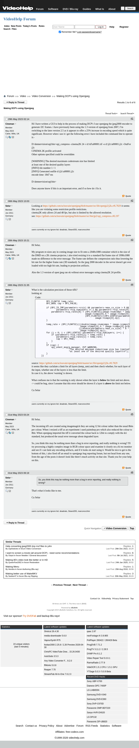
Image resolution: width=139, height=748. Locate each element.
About (111, 9)
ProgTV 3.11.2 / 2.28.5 (97, 649)
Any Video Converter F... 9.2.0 (58, 661)
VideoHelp (106, 598)
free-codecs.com (75, 731)
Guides (87, 9)
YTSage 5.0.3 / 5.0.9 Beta (99, 671)
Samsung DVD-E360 (96, 699)
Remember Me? (68, 32)
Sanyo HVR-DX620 (96, 712)
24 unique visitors (21, 644)
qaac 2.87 (91, 631)
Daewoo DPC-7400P (96, 686)
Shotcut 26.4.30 (51, 631)
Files (14, 29)
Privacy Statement (120, 598)
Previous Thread (62, 585)
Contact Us (95, 598)
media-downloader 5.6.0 (55, 636)
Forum (40, 9)
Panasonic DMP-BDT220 (98, 708)
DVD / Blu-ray (70, 9)
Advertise (69, 725)
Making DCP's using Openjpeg (72, 96)
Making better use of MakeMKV (21, 573)
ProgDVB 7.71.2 (94, 645)
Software (53, 9)
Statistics (105, 725)
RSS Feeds (91, 725)
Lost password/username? (89, 32)
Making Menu (12, 566)
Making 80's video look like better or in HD (27, 560)
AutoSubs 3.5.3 (51, 656)
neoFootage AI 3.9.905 (97, 636)
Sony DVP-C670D (95, 703)
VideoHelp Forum (19, 19)
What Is (99, 9)
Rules (41, 26)
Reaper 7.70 (50, 669)
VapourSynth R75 (52, 640)
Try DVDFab (29, 616)
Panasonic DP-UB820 (97, 721)
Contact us (31, 725)
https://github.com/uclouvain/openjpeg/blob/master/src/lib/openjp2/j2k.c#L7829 (82, 206)
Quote (126, 196)
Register (124, 27)
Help (111, 27)
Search (6, 29)
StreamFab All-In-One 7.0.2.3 (57, 674)
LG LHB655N (93, 690)
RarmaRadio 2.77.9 (96, 662)
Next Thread (79, 585)
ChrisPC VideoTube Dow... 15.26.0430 (62, 652)
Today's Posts (30, 26)
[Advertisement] (69, 64)
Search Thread (126, 113)
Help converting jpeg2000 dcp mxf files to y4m (29, 546)
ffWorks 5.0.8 (50, 665)
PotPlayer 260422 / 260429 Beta (102, 640)
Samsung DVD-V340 (96, 694)
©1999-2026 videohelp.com (69, 737)
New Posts (16, 26)
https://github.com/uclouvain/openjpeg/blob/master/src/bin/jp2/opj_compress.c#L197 (77, 216)
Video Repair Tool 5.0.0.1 (98, 658)
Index (7, 26)
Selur (8, 206)
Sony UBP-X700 (94, 681)
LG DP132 (92, 717)
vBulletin (74, 608)
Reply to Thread (15, 102)
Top (132, 528)
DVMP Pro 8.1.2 (94, 653)
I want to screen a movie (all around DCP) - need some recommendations (42, 553)
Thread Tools (110, 113)
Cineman (9, 124)
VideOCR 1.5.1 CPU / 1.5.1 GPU (102, 667)
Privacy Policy (46, 725)
